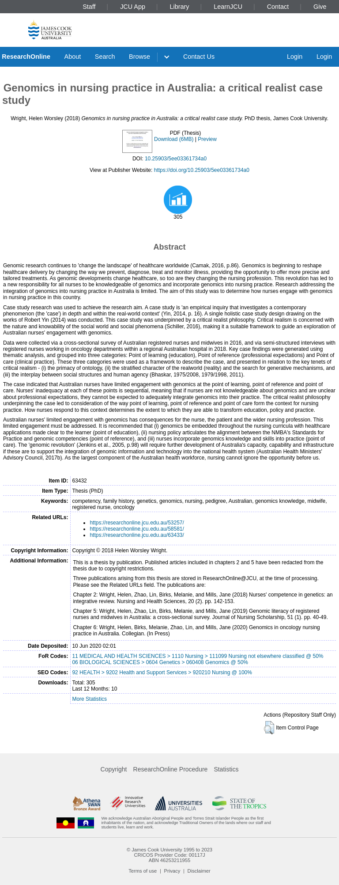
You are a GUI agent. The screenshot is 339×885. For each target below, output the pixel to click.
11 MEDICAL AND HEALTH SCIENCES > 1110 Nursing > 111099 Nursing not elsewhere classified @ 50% (197, 656)
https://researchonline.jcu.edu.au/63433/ (137, 535)
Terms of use (142, 871)
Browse (139, 56)
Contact (278, 6)
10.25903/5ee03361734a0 (176, 159)
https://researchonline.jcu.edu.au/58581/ (137, 529)
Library (179, 6)
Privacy (172, 871)
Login (294, 56)
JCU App (132, 6)
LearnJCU (228, 6)
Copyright (114, 769)
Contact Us (199, 56)
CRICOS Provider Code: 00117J (169, 855)
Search (105, 56)
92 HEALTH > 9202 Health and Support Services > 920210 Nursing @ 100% (162, 672)
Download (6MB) (173, 139)
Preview (207, 139)
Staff (89, 6)
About (72, 56)
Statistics (226, 769)
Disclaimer (199, 871)
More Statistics (89, 699)
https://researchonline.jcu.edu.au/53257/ (137, 523)
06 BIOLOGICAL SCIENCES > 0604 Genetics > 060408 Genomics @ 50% (160, 662)
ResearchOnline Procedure (170, 769)
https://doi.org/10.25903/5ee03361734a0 (201, 170)
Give (320, 6)
